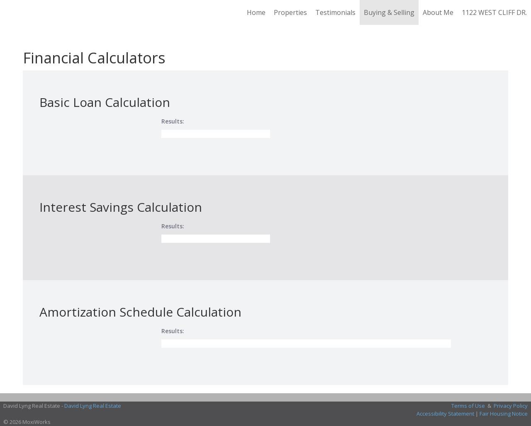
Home (256, 12)
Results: (172, 121)
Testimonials (335, 12)
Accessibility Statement (445, 413)
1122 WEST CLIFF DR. (494, 12)
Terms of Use (468, 405)
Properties (290, 12)
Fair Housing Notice (504, 413)
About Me (438, 12)
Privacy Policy (511, 405)
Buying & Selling (389, 12)
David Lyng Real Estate (92, 405)
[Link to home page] (10, 12)
